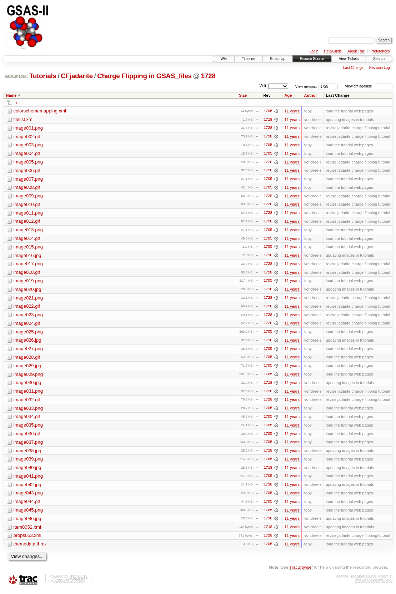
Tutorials (42, 76)
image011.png (28, 213)
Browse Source (312, 59)
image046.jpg (27, 522)
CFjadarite (77, 76)
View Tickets (349, 59)
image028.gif (27, 359)
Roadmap (277, 59)
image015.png (28, 248)
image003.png (28, 145)
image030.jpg (27, 385)
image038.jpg (27, 453)
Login (314, 51)
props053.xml (27, 539)
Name (11, 95)
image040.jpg (27, 470)
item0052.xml (27, 530)
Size (243, 95)
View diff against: (368, 86)
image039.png (28, 462)
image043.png (28, 496)
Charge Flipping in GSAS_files (144, 76)
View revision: (306, 86)
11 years (292, 111)
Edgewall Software (69, 584)
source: (16, 76)
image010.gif (27, 205)
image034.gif (27, 419)
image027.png (28, 350)
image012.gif (27, 222)
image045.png (28, 513)
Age (288, 95)
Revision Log (379, 68)
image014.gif (27, 239)
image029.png (28, 376)
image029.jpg (27, 368)
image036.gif (27, 436)
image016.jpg (27, 256)
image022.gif (27, 308)
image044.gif (27, 505)
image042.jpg (27, 487)
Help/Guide (333, 51)
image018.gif (27, 273)
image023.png (28, 316)
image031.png (28, 393)
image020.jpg (27, 290)
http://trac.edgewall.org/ (373, 584)
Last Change (353, 68)
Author (310, 95)
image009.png (28, 196)
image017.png (28, 265)
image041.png (28, 479)
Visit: (263, 86)
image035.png (28, 428)
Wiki (223, 59)
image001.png (28, 128)
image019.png (28, 282)
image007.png (28, 179)
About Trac (356, 51)
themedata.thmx (30, 547)
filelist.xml (24, 119)
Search (379, 59)
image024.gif (27, 325)
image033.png (28, 410)
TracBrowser (301, 571)
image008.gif (27, 188)
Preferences (380, 51)
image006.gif (27, 170)
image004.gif (27, 153)
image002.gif (27, 136)
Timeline (248, 59)
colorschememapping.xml (40, 111)
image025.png (28, 333)
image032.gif (27, 402)
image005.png (28, 162)
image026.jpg (27, 342)
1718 (268, 119)
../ (15, 102)
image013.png (28, 230)
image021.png (28, 299)
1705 (268, 111)
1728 (208, 76)
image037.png (28, 445)
